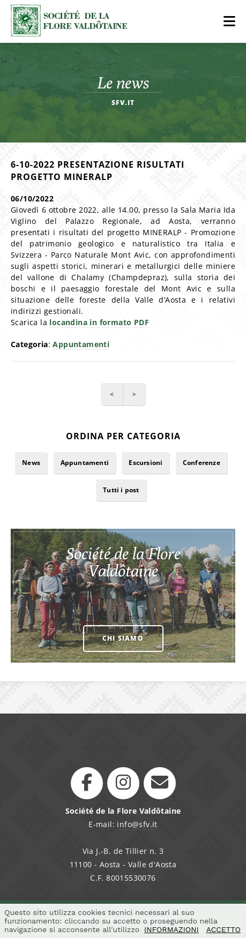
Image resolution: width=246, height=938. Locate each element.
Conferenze (201, 462)
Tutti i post (121, 489)
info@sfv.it (137, 824)
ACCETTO (223, 929)
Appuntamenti (81, 344)
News (31, 462)
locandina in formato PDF (99, 322)
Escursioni (145, 462)
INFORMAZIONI (171, 929)
